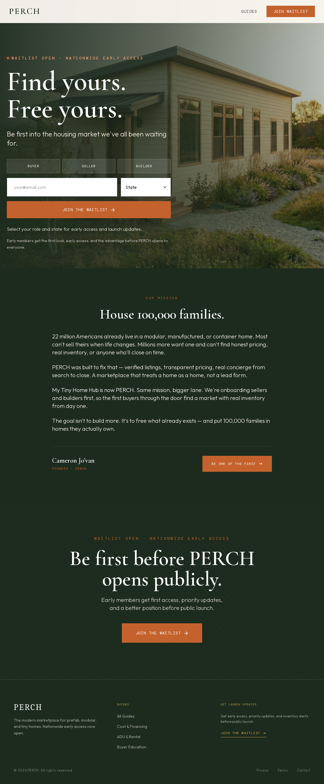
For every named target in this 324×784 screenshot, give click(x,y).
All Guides (126, 716)
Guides (249, 11)
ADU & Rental (128, 736)
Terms (283, 770)
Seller (89, 166)
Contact (303, 770)
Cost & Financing (132, 726)
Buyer (33, 166)
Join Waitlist (290, 11)
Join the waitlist (88, 209)
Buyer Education (131, 747)
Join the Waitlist (162, 633)
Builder (144, 166)
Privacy (262, 770)
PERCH (24, 11)
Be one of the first (237, 463)
